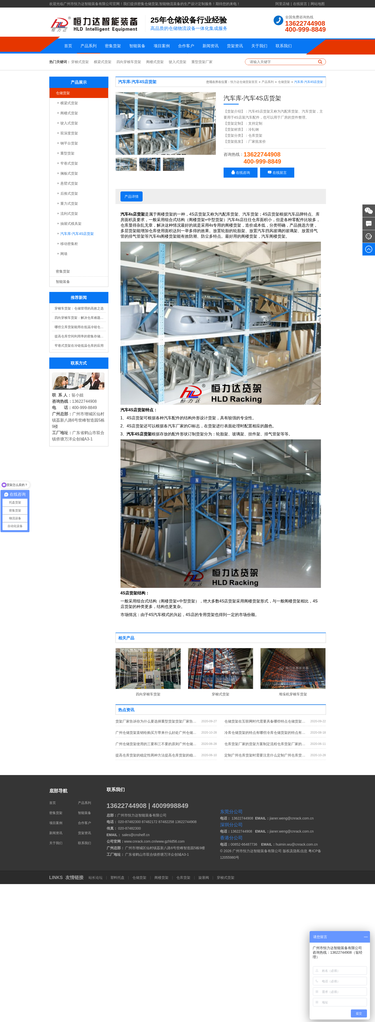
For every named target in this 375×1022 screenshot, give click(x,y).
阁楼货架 (161, 1015)
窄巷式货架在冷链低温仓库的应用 (79, 484)
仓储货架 (63, 231)
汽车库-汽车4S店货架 (77, 372)
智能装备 (137, 46)
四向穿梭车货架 (128, 200)
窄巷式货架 (69, 301)
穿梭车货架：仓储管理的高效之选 (79, 446)
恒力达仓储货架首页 (244, 220)
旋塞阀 (203, 1015)
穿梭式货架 (80, 200)
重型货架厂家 (202, 200)
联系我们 (284, 46)
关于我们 (259, 46)
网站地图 (318, 4)
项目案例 (162, 46)
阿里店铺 (282, 4)
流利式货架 (69, 352)
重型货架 (67, 291)
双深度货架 (69, 271)
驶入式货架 (177, 200)
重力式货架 (69, 342)
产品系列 (88, 46)
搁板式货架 (69, 312)
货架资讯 (235, 46)
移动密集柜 (69, 382)
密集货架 (113, 46)
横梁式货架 (102, 200)
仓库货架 (183, 1015)
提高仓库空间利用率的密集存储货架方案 (80, 474)
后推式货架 (69, 332)
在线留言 (300, 4)
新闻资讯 (210, 46)
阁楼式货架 (155, 200)
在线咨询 (240, 311)
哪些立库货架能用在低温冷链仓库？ (80, 465)
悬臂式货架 (69, 322)
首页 (68, 46)
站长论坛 (96, 1015)
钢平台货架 (69, 281)
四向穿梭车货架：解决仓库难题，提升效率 (80, 456)
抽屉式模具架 (70, 362)
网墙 (63, 392)
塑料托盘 (117, 1015)
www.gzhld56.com (170, 979)
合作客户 (186, 46)
